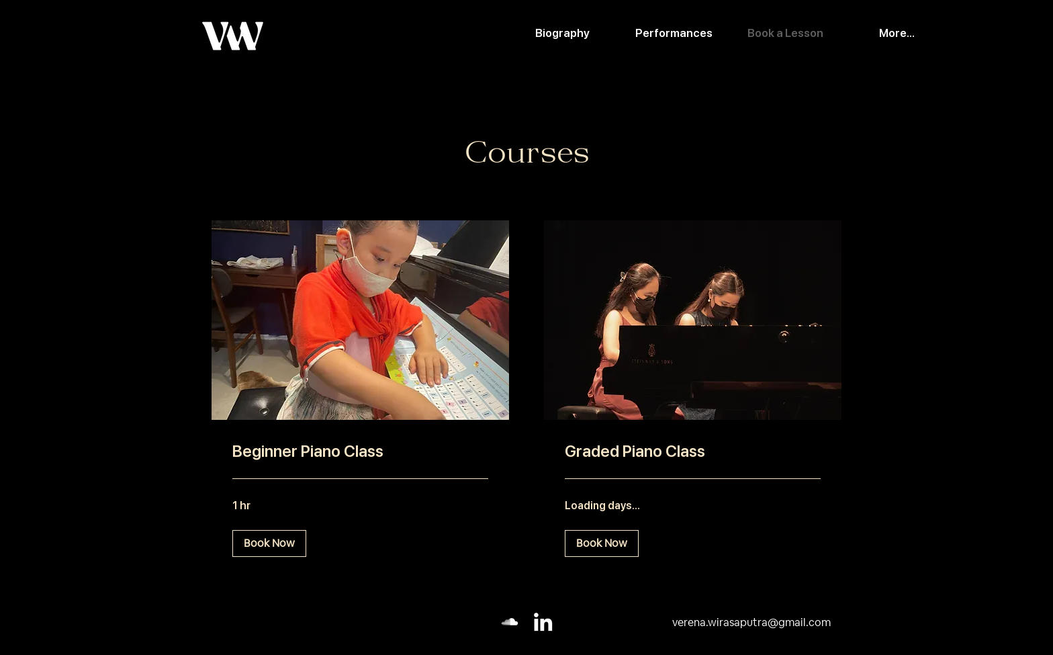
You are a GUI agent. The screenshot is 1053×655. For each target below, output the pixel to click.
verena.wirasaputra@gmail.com (751, 622)
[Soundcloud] (510, 622)
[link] (360, 451)
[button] (269, 542)
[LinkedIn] (543, 622)
